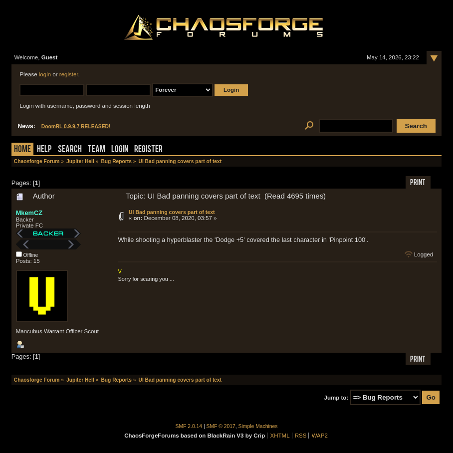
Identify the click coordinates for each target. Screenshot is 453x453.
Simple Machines (258, 426)
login (45, 74)
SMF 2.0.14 (189, 426)
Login (119, 150)
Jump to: (336, 398)
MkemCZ (29, 213)
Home (22, 150)
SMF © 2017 (221, 426)
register (68, 74)
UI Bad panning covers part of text (172, 212)
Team (96, 150)
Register (148, 150)
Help (44, 150)
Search (70, 150)
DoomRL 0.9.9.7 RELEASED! (76, 126)
